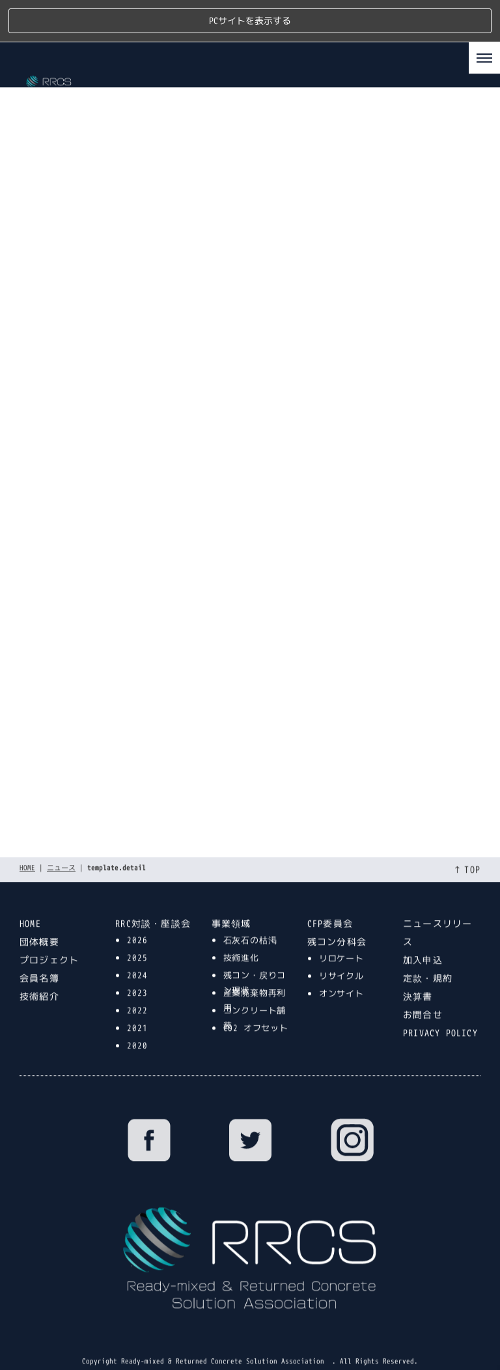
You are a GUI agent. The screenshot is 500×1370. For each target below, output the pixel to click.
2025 (137, 927)
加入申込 (423, 930)
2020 (137, 1015)
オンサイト (341, 963)
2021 (137, 998)
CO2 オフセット (255, 998)
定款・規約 (427, 948)
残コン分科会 (337, 911)
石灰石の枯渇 (250, 910)
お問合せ (423, 984)
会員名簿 (39, 948)
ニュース (61, 837)
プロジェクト (49, 930)
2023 (137, 962)
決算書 (418, 966)
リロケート (341, 928)
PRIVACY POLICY (440, 1002)
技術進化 (241, 927)
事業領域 (231, 893)
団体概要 (39, 911)
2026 (137, 910)
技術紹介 (39, 966)
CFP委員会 (330, 893)
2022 (137, 980)
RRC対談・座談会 (153, 893)
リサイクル (341, 946)
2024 (137, 945)
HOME (27, 837)
